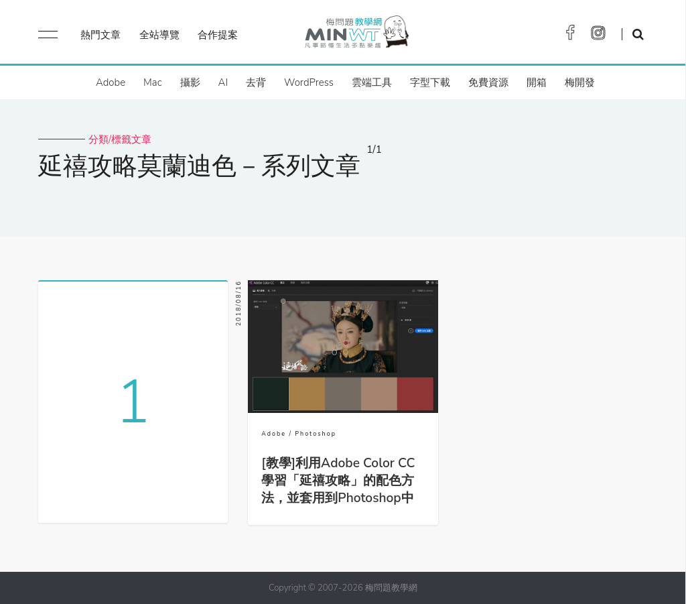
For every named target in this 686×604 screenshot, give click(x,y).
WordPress (309, 82)
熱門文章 (100, 35)
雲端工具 (372, 82)
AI (223, 82)
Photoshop (315, 434)
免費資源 (488, 82)
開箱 (537, 82)
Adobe (110, 82)
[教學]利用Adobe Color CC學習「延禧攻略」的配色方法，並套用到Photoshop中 (338, 481)
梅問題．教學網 (356, 35)
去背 (256, 82)
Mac (152, 82)
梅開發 (580, 82)
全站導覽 (159, 35)
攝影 (190, 82)
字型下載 (430, 82)
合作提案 (218, 35)
